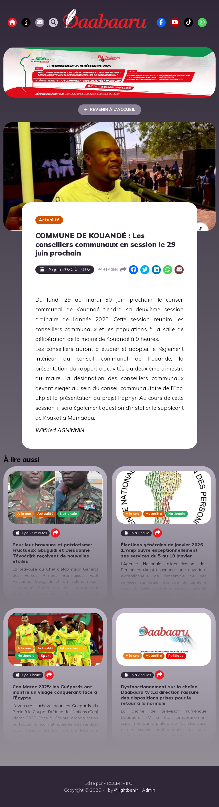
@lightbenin (126, 790)
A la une (24, 513)
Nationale (68, 513)
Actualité (49, 220)
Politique (176, 655)
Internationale (72, 648)
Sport (46, 655)
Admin (148, 790)
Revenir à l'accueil (109, 109)
